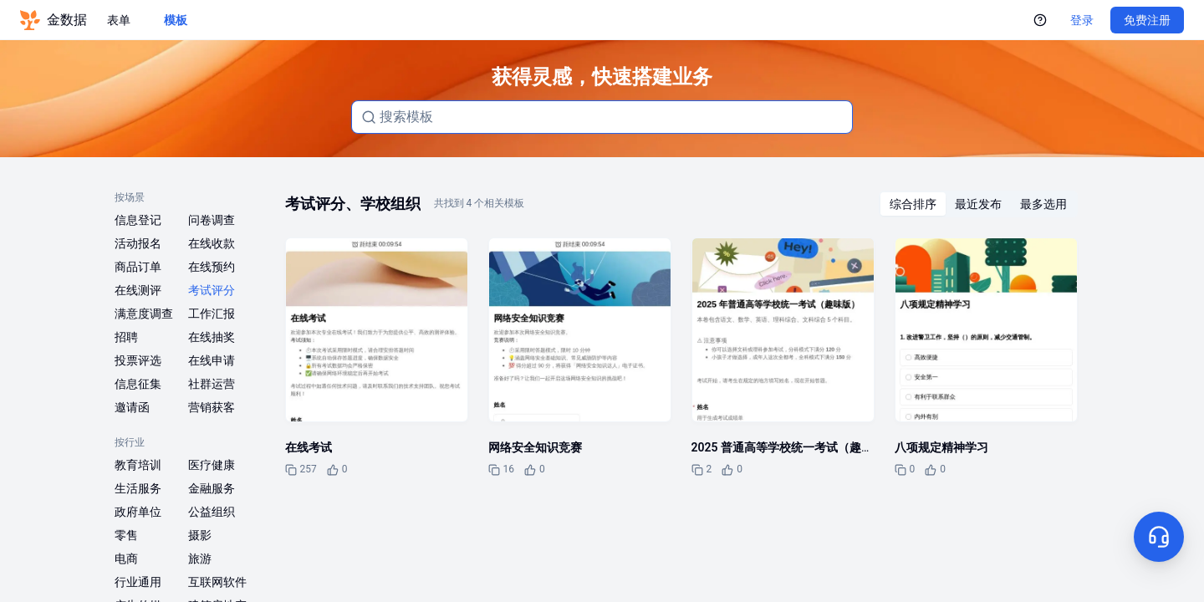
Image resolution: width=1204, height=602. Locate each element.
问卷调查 (211, 220)
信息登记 (138, 220)
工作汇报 (211, 313)
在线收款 (211, 243)
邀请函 (132, 407)
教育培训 (138, 465)
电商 (126, 558)
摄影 (200, 535)
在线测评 (138, 290)
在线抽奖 (211, 337)
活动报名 (138, 243)
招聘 (126, 337)
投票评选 (138, 360)
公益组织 (211, 511)
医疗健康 (211, 465)
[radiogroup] (978, 204)
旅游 (200, 558)
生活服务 (138, 488)
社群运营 (211, 383)
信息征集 (138, 383)
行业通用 (138, 582)
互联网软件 (217, 582)
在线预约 (211, 266)
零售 (126, 535)
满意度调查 (144, 313)
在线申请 (211, 360)
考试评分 (211, 290)
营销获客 (211, 407)
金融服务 (211, 488)
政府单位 (138, 511)
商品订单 (138, 266)
